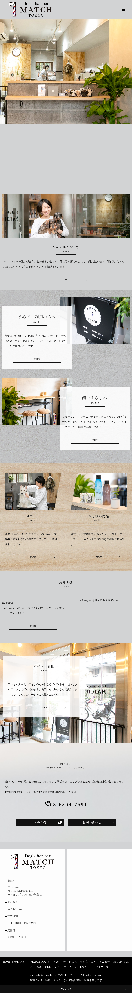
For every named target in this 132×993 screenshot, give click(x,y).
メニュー (105, 961)
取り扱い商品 (121, 961)
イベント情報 (33, 967)
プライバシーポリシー (77, 967)
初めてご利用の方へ (65, 961)
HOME (7, 961)
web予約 (40, 822)
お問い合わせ (91, 822)
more (66, 279)
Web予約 (66, 989)
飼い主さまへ (88, 961)
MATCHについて (40, 961)
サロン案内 (20, 961)
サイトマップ (101, 967)
